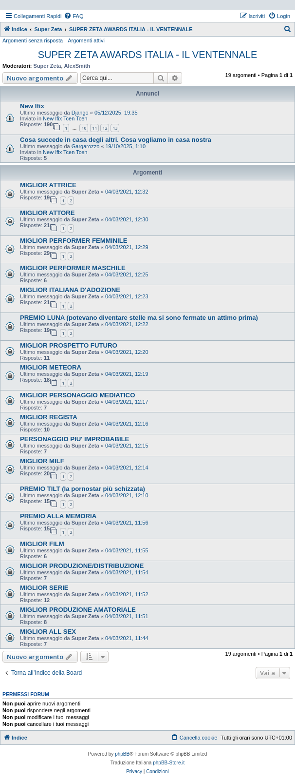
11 (94, 128)
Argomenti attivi (86, 40)
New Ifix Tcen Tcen (65, 118)
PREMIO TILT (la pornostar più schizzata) (82, 488)
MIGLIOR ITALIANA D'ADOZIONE (70, 289)
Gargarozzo (85, 146)
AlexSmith (77, 66)
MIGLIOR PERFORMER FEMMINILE (74, 240)
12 (104, 128)
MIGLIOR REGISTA (48, 417)
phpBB (122, 754)
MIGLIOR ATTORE (47, 212)
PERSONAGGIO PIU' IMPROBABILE (74, 439)
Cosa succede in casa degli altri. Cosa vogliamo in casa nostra (115, 139)
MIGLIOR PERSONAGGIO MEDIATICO (77, 395)
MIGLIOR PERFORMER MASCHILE (73, 268)
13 (114, 128)
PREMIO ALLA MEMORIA (58, 516)
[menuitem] (73, 16)
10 (83, 128)
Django (80, 113)
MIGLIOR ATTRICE (48, 185)
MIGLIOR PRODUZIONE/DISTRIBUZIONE (82, 565)
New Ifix (32, 106)
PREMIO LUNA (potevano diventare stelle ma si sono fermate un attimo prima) (139, 317)
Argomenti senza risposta (32, 40)
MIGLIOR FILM (42, 543)
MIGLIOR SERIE (44, 587)
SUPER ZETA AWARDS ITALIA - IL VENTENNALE (147, 54)
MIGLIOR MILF (42, 461)
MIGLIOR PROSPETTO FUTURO (68, 345)
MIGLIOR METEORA (50, 367)
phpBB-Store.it (168, 762)
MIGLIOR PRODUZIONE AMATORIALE (78, 609)
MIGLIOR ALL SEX (48, 631)
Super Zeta (47, 66)
